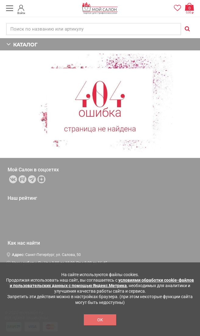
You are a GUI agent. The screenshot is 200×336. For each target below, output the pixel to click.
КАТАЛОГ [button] (21, 44)
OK (100, 319)
